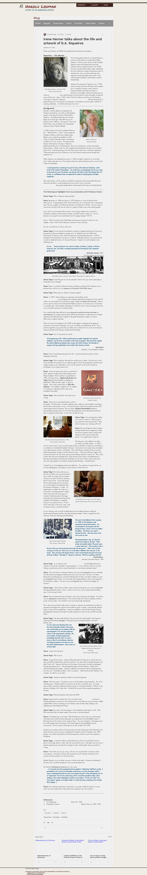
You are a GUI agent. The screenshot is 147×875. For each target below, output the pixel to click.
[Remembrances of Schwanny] (47, 846)
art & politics (48, 813)
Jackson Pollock (90, 23)
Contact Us (30, 872)
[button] (83, 5)
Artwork (68, 23)
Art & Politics (78, 23)
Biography (47, 23)
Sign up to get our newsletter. (35, 874)
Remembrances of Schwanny (43, 856)
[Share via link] (52, 822)
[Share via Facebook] (44, 822)
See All (110, 836)
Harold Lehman (40, 6)
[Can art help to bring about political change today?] (100, 846)
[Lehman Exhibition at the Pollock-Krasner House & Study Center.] (73, 846)
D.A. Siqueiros (56, 817)
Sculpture (101, 23)
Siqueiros (63, 813)
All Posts (37, 23)
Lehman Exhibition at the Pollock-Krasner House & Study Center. (73, 856)
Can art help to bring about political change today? (98, 856)
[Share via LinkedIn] (48, 822)
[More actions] (103, 34)
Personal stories (58, 23)
